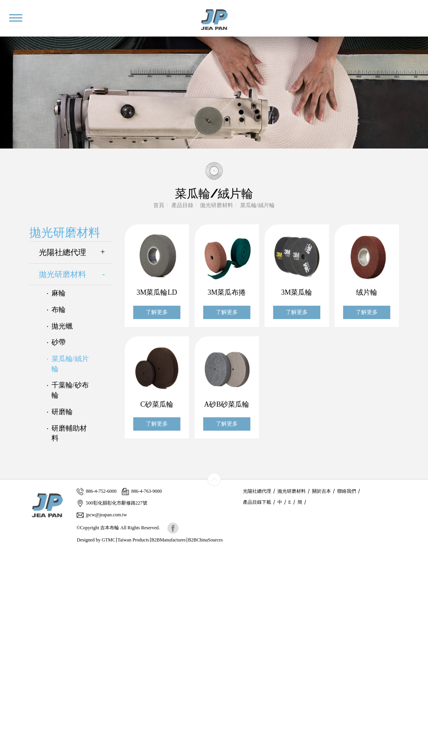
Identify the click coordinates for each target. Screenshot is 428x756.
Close (6, 555)
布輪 (58, 310)
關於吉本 (321, 491)
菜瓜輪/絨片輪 (257, 205)
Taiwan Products (133, 540)
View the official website (57, 626)
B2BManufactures (168, 540)
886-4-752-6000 (97, 491)
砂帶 (58, 342)
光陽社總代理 (76, 252)
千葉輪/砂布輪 (70, 390)
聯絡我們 (346, 491)
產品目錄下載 (257, 502)
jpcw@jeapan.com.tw (102, 515)
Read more (15, 626)
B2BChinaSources (205, 540)
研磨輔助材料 (69, 433)
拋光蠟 (62, 326)
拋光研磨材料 (216, 205)
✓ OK (183, 752)
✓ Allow (10, 571)
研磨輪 (62, 412)
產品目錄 (182, 205)
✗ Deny (9, 579)
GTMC (109, 540)
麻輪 (58, 293)
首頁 (158, 205)
